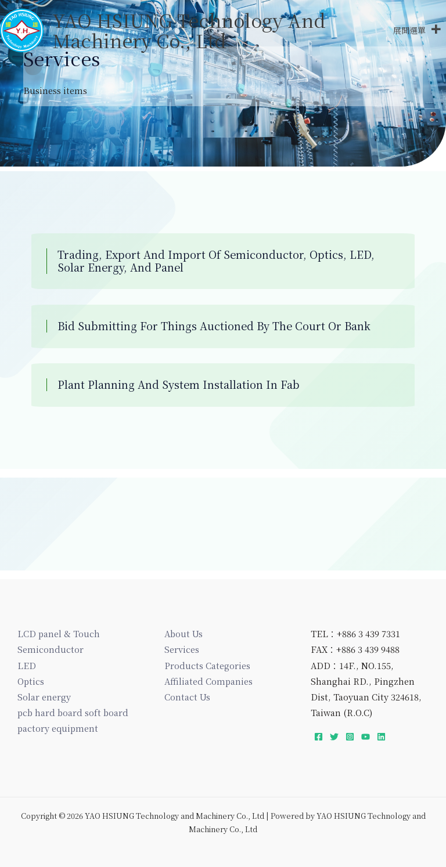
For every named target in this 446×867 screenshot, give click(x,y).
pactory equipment (57, 728)
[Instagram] (350, 737)
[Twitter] (334, 737)
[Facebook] (318, 737)
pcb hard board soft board (72, 712)
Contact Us (187, 697)
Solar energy (44, 697)
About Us (183, 633)
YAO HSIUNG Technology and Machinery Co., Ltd (192, 31)
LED (26, 665)
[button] (409, 32)
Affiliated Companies (208, 681)
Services (181, 649)
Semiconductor (50, 649)
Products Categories (207, 665)
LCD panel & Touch (58, 633)
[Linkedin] (381, 737)
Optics (30, 681)
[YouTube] (365, 737)
